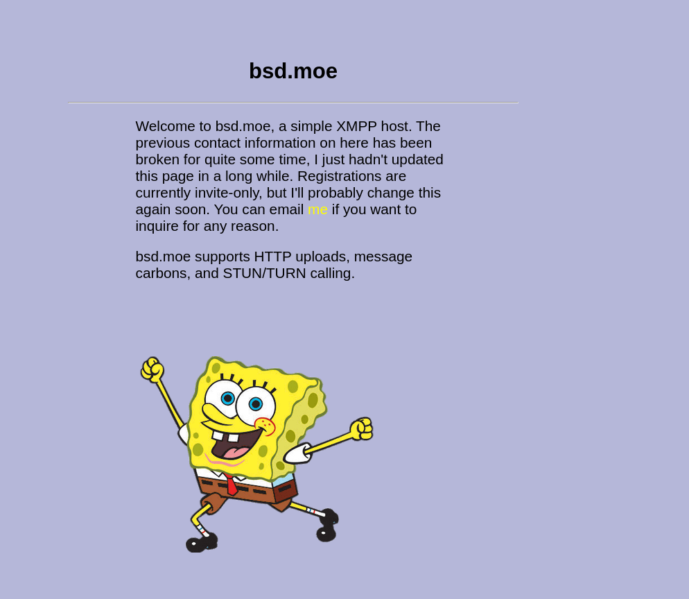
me (318, 209)
